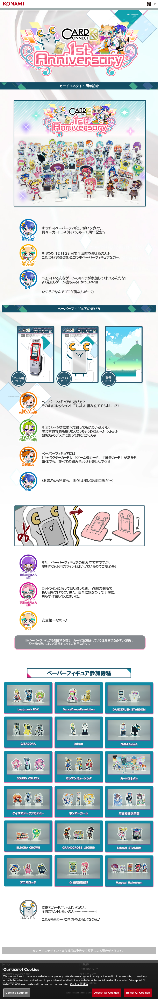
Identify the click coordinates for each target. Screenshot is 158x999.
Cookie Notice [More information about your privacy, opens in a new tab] (79, 985)
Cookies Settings (17, 994)
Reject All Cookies (138, 994)
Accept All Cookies (106, 994)
